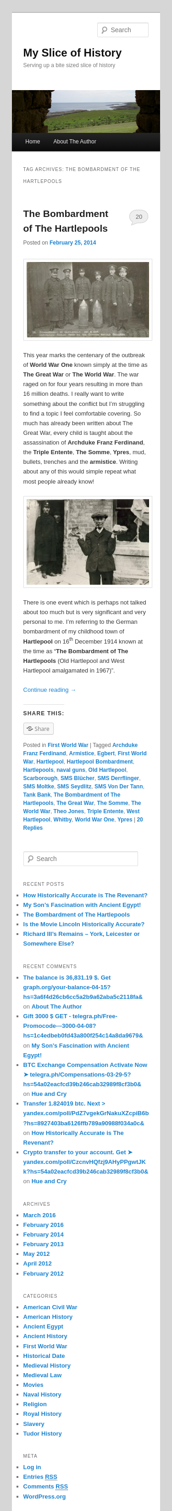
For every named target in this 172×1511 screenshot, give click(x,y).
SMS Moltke (38, 786)
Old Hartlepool (108, 770)
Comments (45, 1486)
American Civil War (50, 1307)
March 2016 (39, 1215)
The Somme (112, 803)
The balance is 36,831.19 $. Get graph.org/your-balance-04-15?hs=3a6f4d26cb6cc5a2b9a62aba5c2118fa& (83, 987)
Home (32, 141)
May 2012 (36, 1253)
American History (48, 1316)
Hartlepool (49, 761)
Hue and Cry (49, 1093)
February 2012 (43, 1273)
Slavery (33, 1423)
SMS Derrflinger (118, 778)
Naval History (42, 1394)
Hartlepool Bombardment (100, 761)
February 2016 (43, 1224)
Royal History (42, 1413)
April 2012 (37, 1263)
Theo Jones (69, 811)
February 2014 (43, 1234)
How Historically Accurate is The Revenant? (85, 895)
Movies (33, 1384)
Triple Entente (105, 811)
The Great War (75, 803)
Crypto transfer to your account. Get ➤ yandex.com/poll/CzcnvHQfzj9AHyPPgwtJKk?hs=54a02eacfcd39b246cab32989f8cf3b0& (86, 1162)
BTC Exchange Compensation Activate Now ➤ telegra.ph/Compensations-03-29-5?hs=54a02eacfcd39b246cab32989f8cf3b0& (85, 1074)
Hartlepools (38, 770)
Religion (35, 1404)
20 (139, 216)
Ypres (125, 819)
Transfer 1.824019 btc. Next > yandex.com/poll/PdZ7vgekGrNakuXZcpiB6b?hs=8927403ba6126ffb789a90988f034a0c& (86, 1113)
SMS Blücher (77, 778)
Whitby (63, 819)
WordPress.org (44, 1496)
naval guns (70, 770)
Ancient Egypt (43, 1326)
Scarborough (40, 778)
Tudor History (42, 1433)
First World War (68, 745)
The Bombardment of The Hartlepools (76, 914)
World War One (94, 819)
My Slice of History (72, 52)
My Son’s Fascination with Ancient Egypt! (82, 904)
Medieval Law (42, 1375)
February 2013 (43, 1244)
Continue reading (50, 689)
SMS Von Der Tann (118, 786)
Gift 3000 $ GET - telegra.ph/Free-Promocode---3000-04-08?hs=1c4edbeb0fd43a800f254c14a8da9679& (83, 1026)
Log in (32, 1467)
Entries (40, 1477)
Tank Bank (37, 795)
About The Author (74, 141)
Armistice (81, 753)
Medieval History (47, 1365)
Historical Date (44, 1355)
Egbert (106, 753)
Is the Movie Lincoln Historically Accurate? (84, 924)
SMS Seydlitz (74, 786)
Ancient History (45, 1336)
